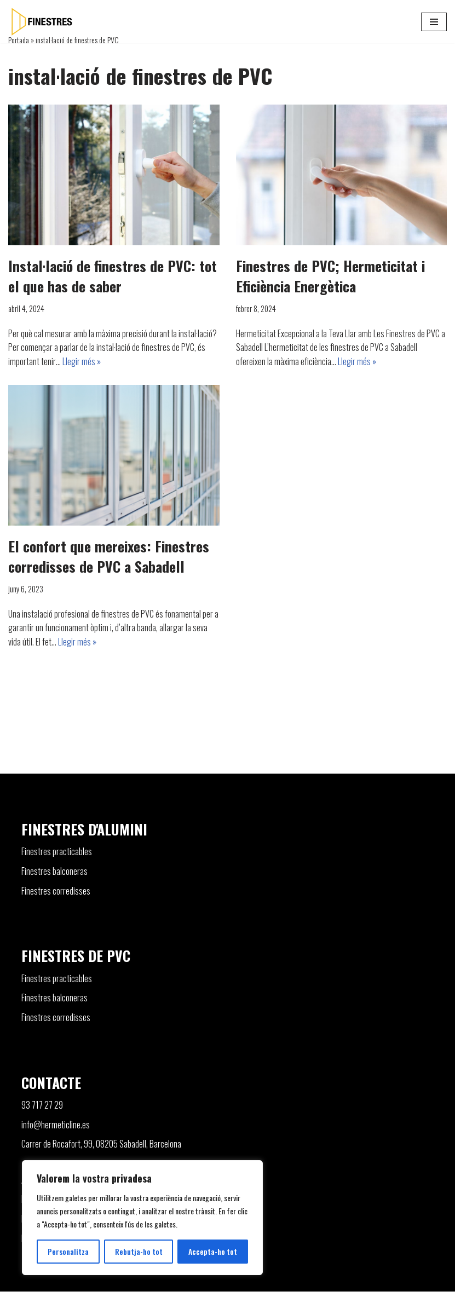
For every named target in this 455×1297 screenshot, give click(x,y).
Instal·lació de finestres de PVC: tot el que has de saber (112, 275)
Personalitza (68, 1251)
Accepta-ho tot (212, 1251)
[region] (142, 1217)
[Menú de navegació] (434, 22)
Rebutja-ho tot (139, 1251)
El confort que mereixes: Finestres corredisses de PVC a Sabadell (108, 556)
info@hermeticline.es (55, 1129)
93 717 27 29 (42, 1110)
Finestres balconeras (54, 876)
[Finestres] (41, 22)
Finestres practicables (56, 856)
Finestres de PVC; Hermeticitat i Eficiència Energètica (330, 275)
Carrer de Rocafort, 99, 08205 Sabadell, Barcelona (101, 1149)
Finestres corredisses (55, 895)
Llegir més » (81, 361)
